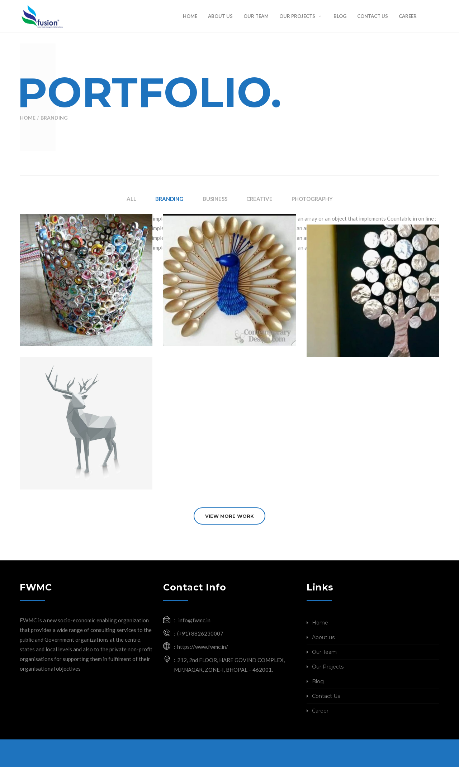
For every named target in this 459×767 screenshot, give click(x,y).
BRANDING (169, 199)
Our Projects (328, 667)
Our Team (324, 652)
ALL (131, 199)
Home (28, 118)
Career (320, 711)
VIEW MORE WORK (229, 516)
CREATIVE (259, 199)
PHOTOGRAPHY (312, 199)
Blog (318, 681)
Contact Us (326, 696)
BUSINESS (215, 199)
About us (323, 637)
